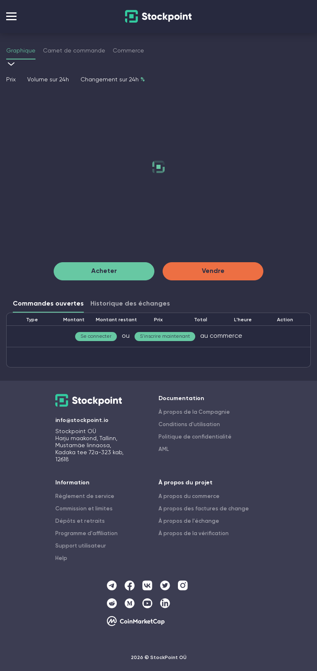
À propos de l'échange (188, 521)
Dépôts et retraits (80, 521)
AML (163, 449)
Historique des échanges (130, 304)
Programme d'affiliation (86, 533)
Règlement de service (84, 496)
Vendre (213, 271)
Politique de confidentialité (195, 437)
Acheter (104, 271)
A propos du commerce (189, 496)
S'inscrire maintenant (165, 336)
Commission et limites (84, 509)
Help (61, 558)
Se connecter (95, 336)
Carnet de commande (74, 51)
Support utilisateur (80, 546)
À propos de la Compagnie (194, 412)
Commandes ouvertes (48, 304)
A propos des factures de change (203, 509)
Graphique (20, 51)
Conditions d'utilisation (189, 424)
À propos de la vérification (193, 533)
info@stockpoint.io (82, 420)
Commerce (128, 51)
